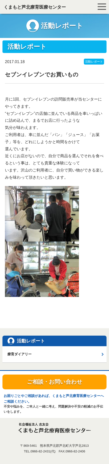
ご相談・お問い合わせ (54, 382)
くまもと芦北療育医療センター (35, 7)
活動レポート (94, 61)
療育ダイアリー (19, 354)
